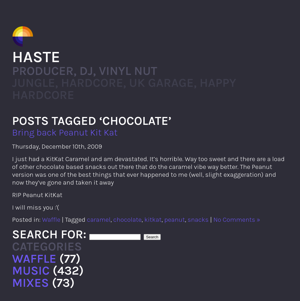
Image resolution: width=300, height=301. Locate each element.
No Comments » (236, 220)
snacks (198, 220)
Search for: (49, 234)
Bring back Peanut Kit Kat (65, 132)
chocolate (127, 220)
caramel (98, 220)
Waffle (51, 220)
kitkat (152, 220)
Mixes (30, 283)
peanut (174, 220)
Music (31, 270)
